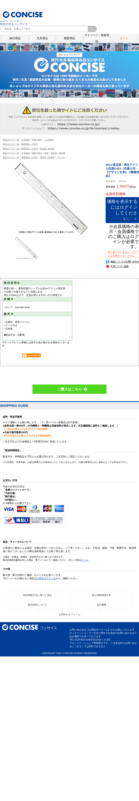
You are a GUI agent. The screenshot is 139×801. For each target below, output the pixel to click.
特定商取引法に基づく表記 (37, 610)
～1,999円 (49, 140)
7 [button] (86, 101)
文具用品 (42, 38)
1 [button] (53, 101)
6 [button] (80, 101)
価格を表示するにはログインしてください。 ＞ (123, 217)
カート (124, 38)
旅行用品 (15, 38)
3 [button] (64, 101)
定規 (46, 153)
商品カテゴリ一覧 (11, 140)
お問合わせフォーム (69, 629)
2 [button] (58, 101)
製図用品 (69, 38)
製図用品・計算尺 (29, 144)
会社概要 (101, 619)
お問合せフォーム (46, 593)
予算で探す (37, 140)
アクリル (61, 157)
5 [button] (75, 101)
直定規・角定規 (47, 148)
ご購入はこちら (69, 404)
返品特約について (37, 619)
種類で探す (37, 153)
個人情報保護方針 (101, 610)
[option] (51, 198)
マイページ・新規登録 (96, 38)
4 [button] (69, 101)
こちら (85, 575)
